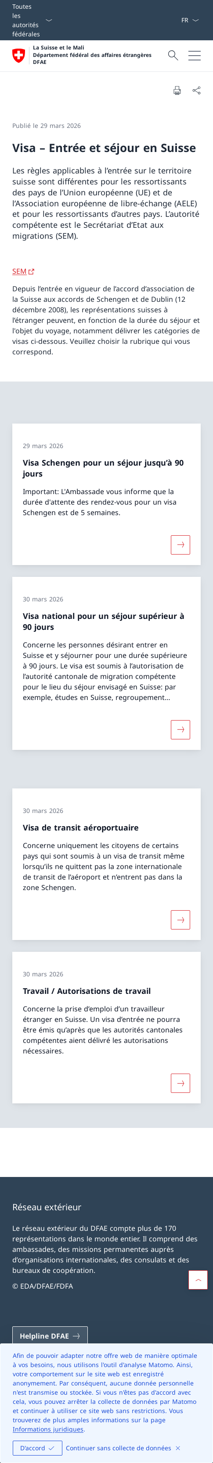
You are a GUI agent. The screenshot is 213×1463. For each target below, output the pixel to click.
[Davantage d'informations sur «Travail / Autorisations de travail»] (180, 1083)
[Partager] (196, 90)
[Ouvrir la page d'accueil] (89, 56)
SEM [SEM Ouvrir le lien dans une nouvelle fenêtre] (19, 271)
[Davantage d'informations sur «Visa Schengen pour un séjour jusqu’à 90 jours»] (180, 544)
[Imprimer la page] (177, 90)
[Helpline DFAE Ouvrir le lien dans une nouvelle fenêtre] (50, 1336)
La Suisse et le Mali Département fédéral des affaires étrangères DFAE (92, 55)
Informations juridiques (48, 1429)
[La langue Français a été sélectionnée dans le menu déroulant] (190, 20)
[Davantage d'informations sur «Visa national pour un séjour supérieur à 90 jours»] (180, 729)
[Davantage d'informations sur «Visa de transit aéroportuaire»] (180, 919)
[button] (198, 1280)
